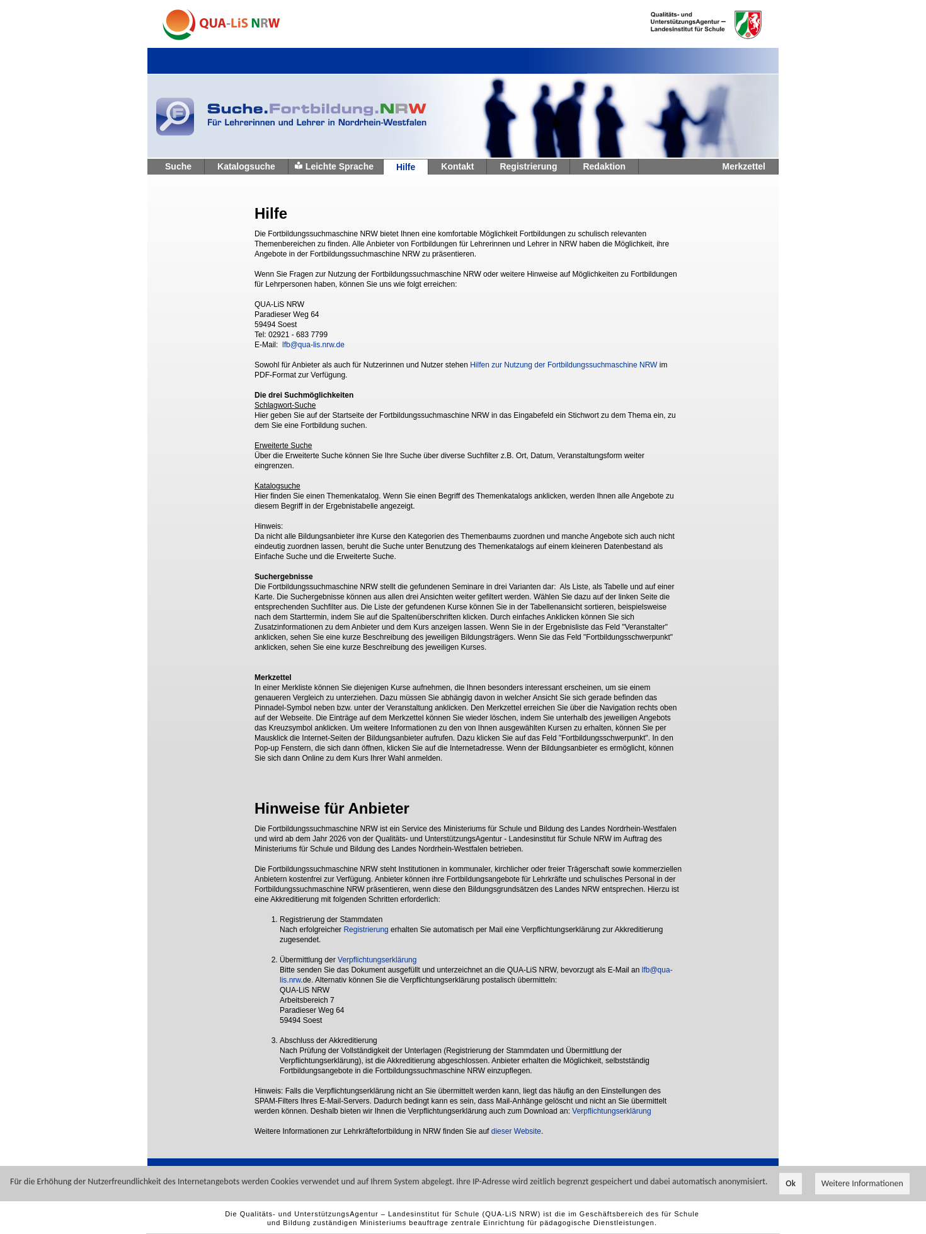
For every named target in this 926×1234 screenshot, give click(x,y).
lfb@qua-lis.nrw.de (313, 344)
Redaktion (604, 166)
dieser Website (516, 1131)
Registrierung (528, 166)
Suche (178, 166)
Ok (791, 1187)
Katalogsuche (246, 166)
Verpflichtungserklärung (377, 959)
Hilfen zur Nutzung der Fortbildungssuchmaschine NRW (563, 364)
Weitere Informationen (862, 1187)
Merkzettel (744, 166)
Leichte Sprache (340, 166)
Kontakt (457, 166)
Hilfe (405, 167)
